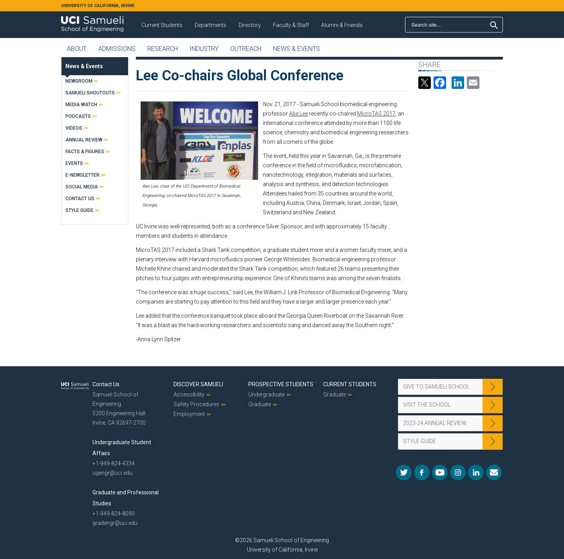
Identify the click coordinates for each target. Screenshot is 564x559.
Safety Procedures (196, 404)
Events (74, 163)
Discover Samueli (198, 384)
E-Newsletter (82, 175)
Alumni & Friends (342, 25)
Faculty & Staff (291, 25)
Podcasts (78, 116)
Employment (189, 414)
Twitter (404, 472)
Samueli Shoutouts (90, 93)
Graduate (259, 404)
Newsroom (78, 81)
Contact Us (79, 198)
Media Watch (81, 104)
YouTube (440, 472)
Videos (73, 128)
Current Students (162, 25)
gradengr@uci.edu (114, 523)
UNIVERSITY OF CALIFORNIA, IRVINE (97, 5)
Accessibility (189, 394)
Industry (204, 48)
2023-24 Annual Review (434, 423)
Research (162, 48)
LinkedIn (476, 472)
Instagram (458, 472)
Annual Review (83, 140)
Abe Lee (298, 113)
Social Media (81, 187)
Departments (210, 25)
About (77, 48)
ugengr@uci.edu (112, 473)
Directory (250, 25)
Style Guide (79, 210)
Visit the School (426, 405)
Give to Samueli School (436, 387)
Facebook (422, 472)
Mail (494, 472)
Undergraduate (266, 394)
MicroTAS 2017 (376, 113)
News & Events (296, 48)
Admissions (117, 48)
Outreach (245, 48)
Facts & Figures (84, 151)
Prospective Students (280, 384)
